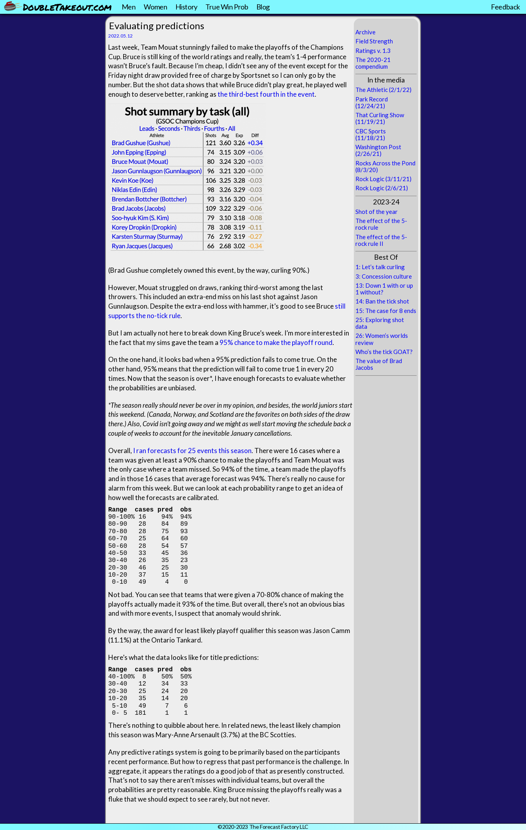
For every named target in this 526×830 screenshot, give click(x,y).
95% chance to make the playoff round (276, 342)
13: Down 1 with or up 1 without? (384, 289)
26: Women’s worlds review (381, 339)
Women (155, 6)
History (186, 6)
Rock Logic (369, 178)
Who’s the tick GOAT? (384, 351)
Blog (263, 6)
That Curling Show (379, 114)
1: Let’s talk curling (380, 266)
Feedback (505, 6)
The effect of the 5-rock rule (381, 224)
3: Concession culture (383, 276)
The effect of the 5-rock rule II (381, 240)
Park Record (371, 99)
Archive (365, 32)
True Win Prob (226, 6)
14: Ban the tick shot (382, 301)
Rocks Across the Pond (385, 163)
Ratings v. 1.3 (373, 50)
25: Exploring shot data (379, 323)
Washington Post (378, 146)
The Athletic (371, 89)
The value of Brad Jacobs (378, 364)
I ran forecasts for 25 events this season (192, 450)
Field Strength (374, 41)
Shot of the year (376, 211)
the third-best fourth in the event (266, 94)
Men (129, 6)
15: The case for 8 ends (385, 310)
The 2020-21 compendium (373, 63)
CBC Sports (370, 131)
